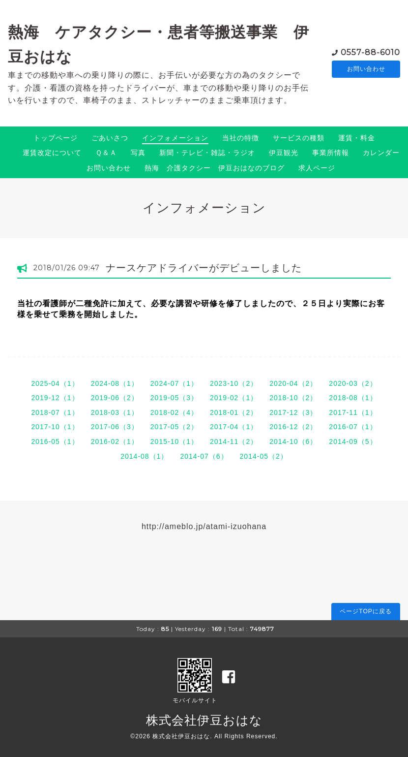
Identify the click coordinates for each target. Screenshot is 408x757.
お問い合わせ (366, 69)
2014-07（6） (204, 456)
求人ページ (316, 168)
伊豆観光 (283, 153)
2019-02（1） (234, 398)
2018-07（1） (55, 412)
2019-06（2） (115, 398)
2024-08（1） (115, 383)
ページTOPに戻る (365, 611)
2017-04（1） (234, 427)
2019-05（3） (174, 398)
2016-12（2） (293, 427)
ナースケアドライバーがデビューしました (204, 267)
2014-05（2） (264, 456)
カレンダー (381, 153)
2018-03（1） (115, 412)
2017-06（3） (115, 427)
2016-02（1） (115, 441)
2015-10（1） (174, 441)
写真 (138, 153)
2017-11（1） (353, 412)
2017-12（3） (293, 412)
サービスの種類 (298, 138)
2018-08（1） (353, 398)
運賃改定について (52, 153)
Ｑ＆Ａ (106, 153)
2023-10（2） (234, 383)
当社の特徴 (240, 138)
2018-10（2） (293, 398)
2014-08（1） (144, 456)
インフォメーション (175, 138)
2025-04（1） (55, 383)
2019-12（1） (55, 398)
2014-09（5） (353, 441)
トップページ (55, 138)
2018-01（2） (234, 412)
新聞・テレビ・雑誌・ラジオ (207, 153)
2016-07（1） (353, 427)
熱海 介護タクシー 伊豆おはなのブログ (215, 168)
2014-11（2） (234, 441)
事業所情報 (330, 153)
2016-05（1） (55, 441)
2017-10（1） (55, 427)
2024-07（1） (174, 383)
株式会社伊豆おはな (204, 720)
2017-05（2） (174, 427)
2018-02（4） (174, 412)
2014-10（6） (293, 441)
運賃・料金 (356, 138)
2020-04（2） (293, 383)
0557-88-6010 (370, 51)
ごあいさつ (109, 138)
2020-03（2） (353, 383)
